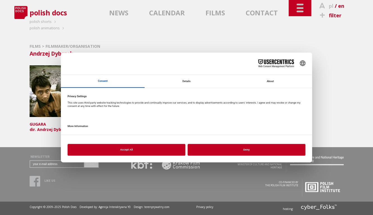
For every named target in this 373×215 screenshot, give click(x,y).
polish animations (48, 27)
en (341, 6)
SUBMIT (91, 164)
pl (331, 6)
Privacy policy (204, 207)
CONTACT (262, 12)
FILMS (215, 12)
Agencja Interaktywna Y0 (115, 207)
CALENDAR (167, 12)
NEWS (118, 12)
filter (329, 15)
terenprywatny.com (156, 207)
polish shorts (44, 21)
